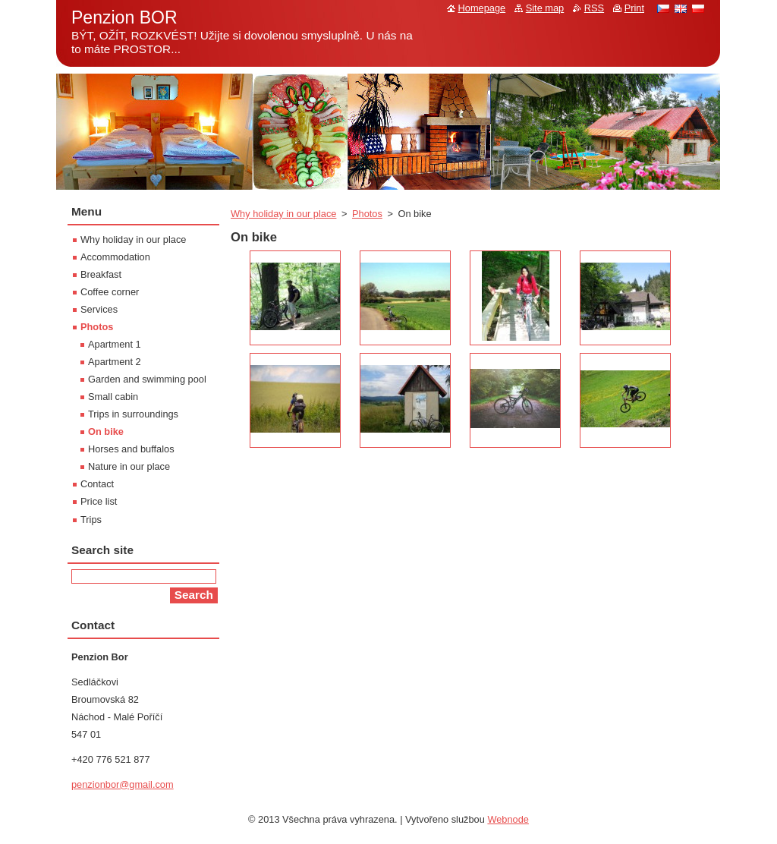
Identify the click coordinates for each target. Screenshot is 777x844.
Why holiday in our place (283, 213)
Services (99, 309)
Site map (545, 8)
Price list (98, 501)
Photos (367, 213)
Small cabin (113, 396)
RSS (594, 8)
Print (634, 8)
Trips (91, 519)
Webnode (508, 819)
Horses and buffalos (131, 449)
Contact (97, 484)
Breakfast (100, 274)
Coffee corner (109, 292)
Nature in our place (129, 466)
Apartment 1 (114, 344)
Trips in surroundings (133, 414)
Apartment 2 (114, 361)
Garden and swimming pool (147, 379)
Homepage (482, 8)
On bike (106, 431)
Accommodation (115, 257)
